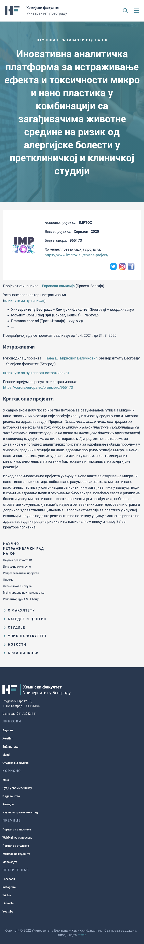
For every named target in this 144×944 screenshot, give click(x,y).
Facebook (8, 879)
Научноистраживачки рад (20, 812)
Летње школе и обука (17, 586)
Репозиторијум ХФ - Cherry (21, 599)
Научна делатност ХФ (17, 560)
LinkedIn (8, 903)
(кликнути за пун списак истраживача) (36, 373)
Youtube (7, 911)
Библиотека (10, 746)
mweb (82, 935)
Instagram (9, 887)
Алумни (7, 730)
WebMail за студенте (16, 853)
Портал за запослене (16, 829)
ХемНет (7, 738)
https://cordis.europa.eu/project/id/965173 (38, 387)
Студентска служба (15, 762)
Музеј (6, 754)
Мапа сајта (9, 862)
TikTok (6, 895)
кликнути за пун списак (24, 300)
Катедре (8, 804)
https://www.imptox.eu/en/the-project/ (76, 255)
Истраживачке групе (17, 566)
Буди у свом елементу (17, 788)
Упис (5, 780)
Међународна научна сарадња (23, 592)
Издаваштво (11, 796)
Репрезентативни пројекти (21, 573)
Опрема (8, 579)
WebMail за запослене (17, 837)
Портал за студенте (15, 845)
